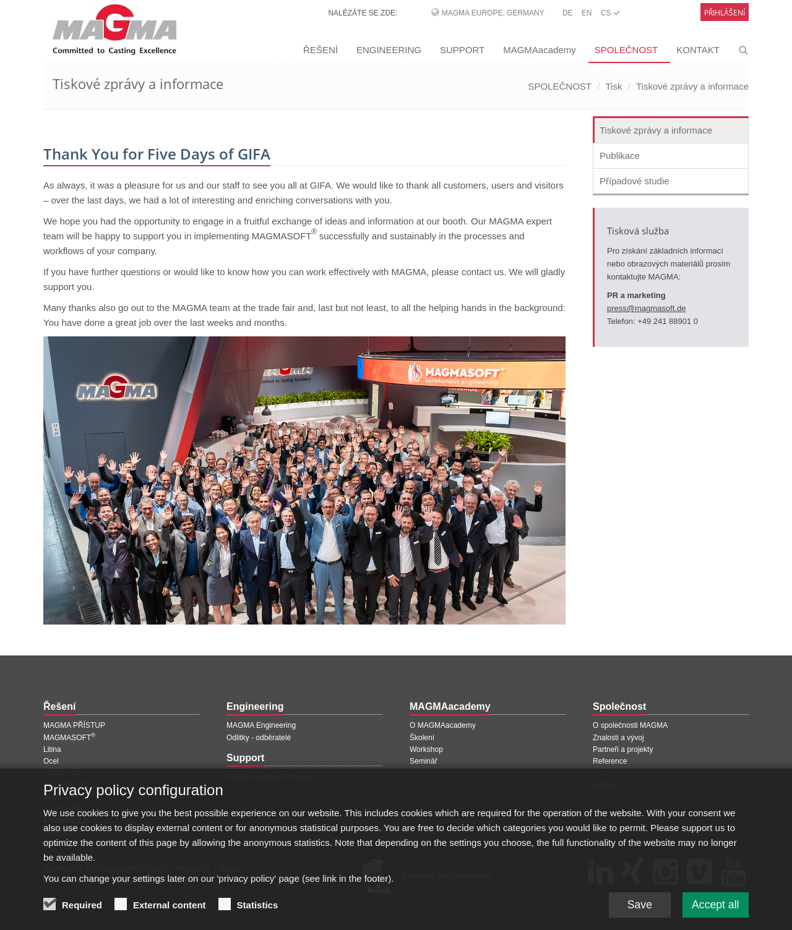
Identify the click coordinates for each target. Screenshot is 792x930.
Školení (422, 737)
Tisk (614, 86)
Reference (610, 761)
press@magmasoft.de (646, 308)
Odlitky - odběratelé (258, 737)
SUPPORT (462, 50)
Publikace (620, 155)
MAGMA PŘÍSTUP (74, 725)
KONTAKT (698, 50)
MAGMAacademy (539, 50)
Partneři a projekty (623, 749)
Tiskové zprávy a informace (692, 86)
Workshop (426, 749)
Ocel (51, 761)
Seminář (423, 761)
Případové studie (634, 181)
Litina (52, 749)
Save (637, 907)
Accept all (715, 907)
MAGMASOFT (69, 737)
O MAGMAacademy (443, 725)
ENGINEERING (388, 50)
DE (567, 13)
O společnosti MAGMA (630, 725)
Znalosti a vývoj (618, 737)
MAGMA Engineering (261, 725)
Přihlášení (724, 12)
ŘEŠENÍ (320, 50)
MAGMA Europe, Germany (493, 13)
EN (587, 13)
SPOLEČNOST (626, 50)
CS (611, 13)
